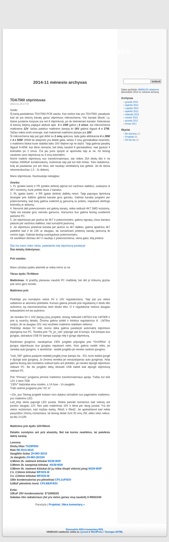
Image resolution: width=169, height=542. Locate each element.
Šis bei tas (130, 140)
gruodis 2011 (131, 120)
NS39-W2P (54, 461)
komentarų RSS (94, 529)
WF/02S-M (43, 472)
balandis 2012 (132, 114)
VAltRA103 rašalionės (84, 51)
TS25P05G (31, 446)
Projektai (54, 504)
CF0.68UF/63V (49, 483)
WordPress (97, 532)
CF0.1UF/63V (63, 479)
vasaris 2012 (131, 117)
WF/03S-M (43, 476)
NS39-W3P (95, 468)
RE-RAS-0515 (25, 450)
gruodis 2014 (131, 102)
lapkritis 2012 (131, 111)
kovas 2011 (131, 124)
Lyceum (84, 532)
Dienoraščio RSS (75, 529)
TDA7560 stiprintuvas (28, 100)
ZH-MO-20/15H (35, 457)
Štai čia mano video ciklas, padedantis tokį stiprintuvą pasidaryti (47, 245)
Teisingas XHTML (114, 532)
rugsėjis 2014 (131, 108)
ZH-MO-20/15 (39, 453)
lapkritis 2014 (131, 105)
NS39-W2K (56, 464)
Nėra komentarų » (73, 504)
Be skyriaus (131, 134)
